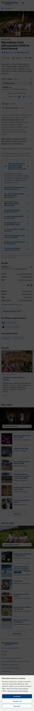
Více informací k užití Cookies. (18, 691)
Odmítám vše (17, 701)
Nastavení (17, 706)
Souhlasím (17, 696)
